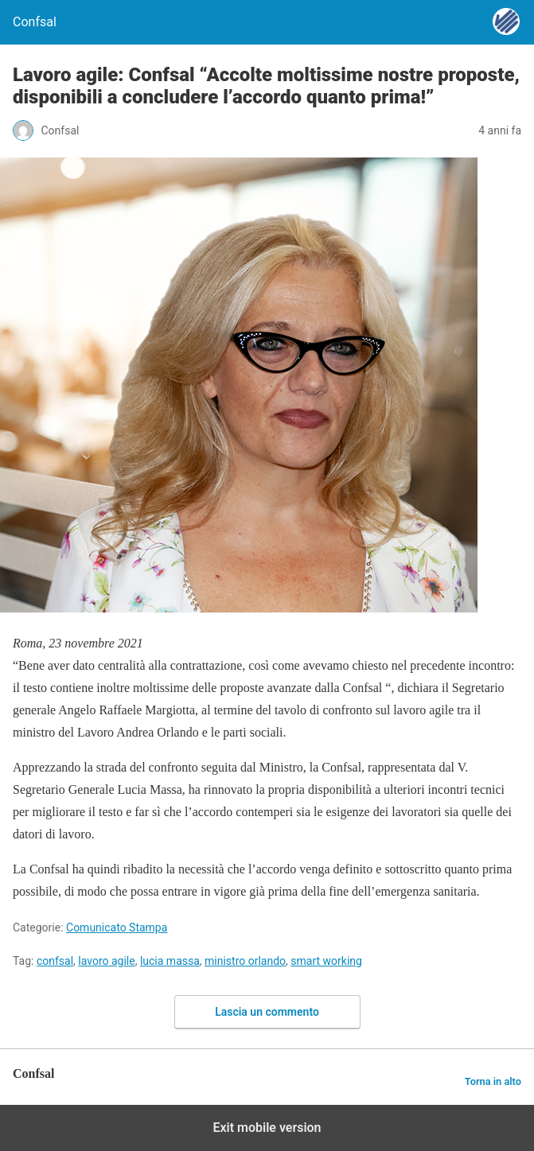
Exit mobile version (266, 1127)
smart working (326, 961)
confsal (55, 961)
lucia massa (170, 961)
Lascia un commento (267, 1011)
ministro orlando (245, 961)
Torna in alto (493, 1081)
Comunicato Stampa (116, 927)
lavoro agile (106, 961)
